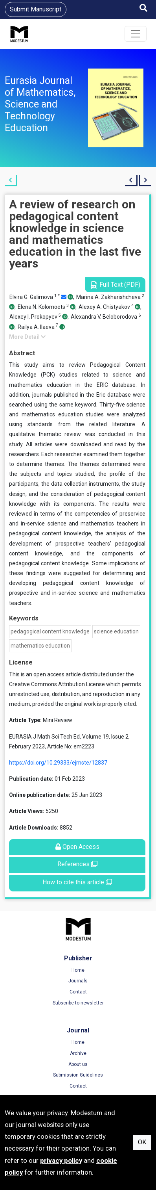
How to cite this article (77, 882)
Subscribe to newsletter (78, 1003)
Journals (78, 981)
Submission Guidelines (78, 1075)
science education (116, 631)
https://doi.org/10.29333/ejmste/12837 (58, 762)
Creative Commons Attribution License (57, 684)
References (77, 864)
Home (78, 970)
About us (78, 1064)
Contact (78, 992)
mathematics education (40, 645)
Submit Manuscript (35, 9)
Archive (78, 1053)
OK (142, 1142)
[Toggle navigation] (136, 34)
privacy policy (61, 1160)
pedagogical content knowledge (50, 631)
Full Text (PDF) (115, 285)
